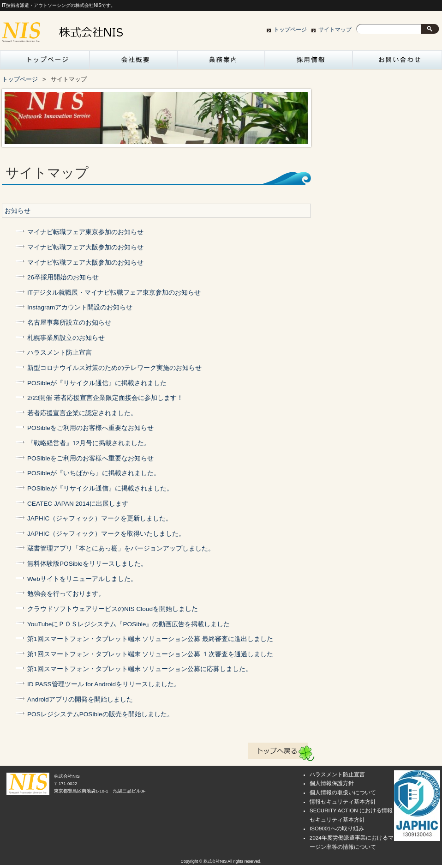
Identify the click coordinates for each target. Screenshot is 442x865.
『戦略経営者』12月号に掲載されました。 (88, 443)
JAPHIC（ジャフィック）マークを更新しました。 (99, 518)
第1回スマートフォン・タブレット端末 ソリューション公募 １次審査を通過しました (150, 654)
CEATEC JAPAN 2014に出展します (77, 503)
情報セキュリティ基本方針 (343, 802)
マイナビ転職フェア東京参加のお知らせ (85, 232)
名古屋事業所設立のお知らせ (69, 322)
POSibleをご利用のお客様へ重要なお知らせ (90, 427)
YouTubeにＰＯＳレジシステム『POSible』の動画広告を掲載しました (128, 624)
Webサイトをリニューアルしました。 (82, 578)
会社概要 (133, 62)
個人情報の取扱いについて (343, 792)
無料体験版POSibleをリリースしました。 (87, 563)
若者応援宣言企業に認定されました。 (82, 413)
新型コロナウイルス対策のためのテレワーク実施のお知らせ (114, 367)
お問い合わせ (396, 62)
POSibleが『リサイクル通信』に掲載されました (97, 383)
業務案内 (221, 62)
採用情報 (308, 62)
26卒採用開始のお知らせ (63, 277)
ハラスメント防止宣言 (59, 352)
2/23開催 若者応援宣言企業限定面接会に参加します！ (105, 397)
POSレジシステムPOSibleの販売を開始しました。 (100, 714)
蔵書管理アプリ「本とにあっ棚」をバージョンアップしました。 (121, 548)
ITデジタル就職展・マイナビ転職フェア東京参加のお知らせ (114, 292)
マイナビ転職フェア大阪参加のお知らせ (85, 247)
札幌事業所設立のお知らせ (66, 337)
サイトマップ (335, 29)
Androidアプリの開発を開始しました (80, 699)
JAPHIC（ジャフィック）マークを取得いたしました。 (106, 533)
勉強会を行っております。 (66, 593)
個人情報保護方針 (332, 783)
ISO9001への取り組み (337, 828)
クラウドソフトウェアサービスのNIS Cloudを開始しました (112, 608)
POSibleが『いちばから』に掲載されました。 (93, 473)
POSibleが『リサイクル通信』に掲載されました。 (100, 488)
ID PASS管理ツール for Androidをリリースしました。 (103, 684)
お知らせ (17, 210)
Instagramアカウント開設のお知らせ (79, 307)
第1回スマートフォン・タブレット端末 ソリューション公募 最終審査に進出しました (150, 638)
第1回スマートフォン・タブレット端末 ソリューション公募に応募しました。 (139, 668)
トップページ (290, 29)
